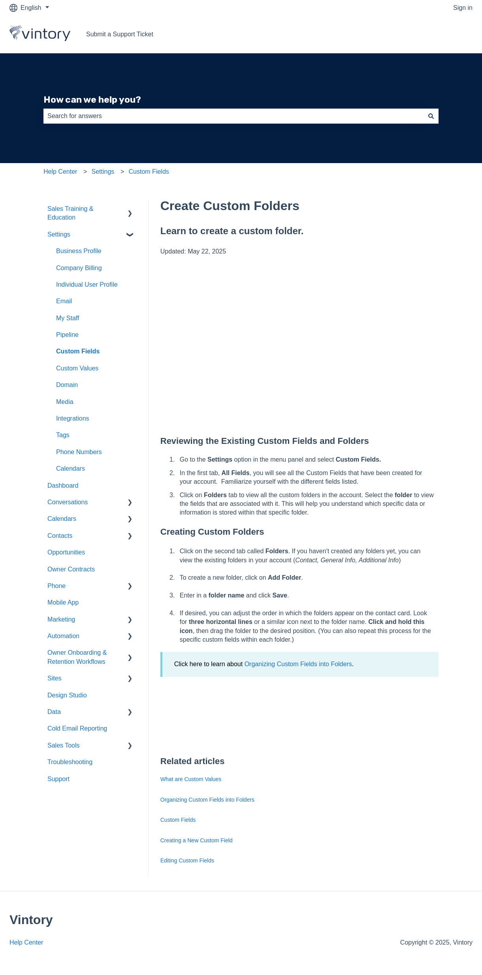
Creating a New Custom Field (196, 840)
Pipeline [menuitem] (67, 334)
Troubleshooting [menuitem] (69, 762)
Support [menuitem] (58, 779)
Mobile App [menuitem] (63, 602)
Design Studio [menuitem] (67, 695)
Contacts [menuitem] (59, 535)
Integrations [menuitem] (72, 418)
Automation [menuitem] (63, 636)
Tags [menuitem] (63, 435)
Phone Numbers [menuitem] (79, 452)
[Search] (431, 116)
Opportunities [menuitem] (66, 552)
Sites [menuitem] (54, 678)
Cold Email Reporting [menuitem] (77, 728)
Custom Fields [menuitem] (78, 351)
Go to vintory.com (440, 34)
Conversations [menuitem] (67, 502)
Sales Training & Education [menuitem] (70, 213)
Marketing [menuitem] (61, 619)
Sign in (463, 7)
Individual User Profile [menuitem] (87, 284)
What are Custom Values (191, 779)
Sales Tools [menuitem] (63, 745)
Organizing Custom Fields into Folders (298, 664)
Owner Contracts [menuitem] (71, 569)
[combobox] (233, 116)
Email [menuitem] (64, 301)
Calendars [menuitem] (70, 468)
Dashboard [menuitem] (62, 485)
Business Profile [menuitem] (79, 251)
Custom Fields (149, 171)
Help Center (60, 171)
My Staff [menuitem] (67, 318)
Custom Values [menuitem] (77, 368)
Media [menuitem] (64, 401)
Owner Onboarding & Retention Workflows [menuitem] (77, 657)
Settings (103, 171)
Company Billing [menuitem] (79, 268)
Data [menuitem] (54, 711)
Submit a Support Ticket (119, 34)
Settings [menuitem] (58, 234)
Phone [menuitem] (56, 585)
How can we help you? (92, 99)
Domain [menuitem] (67, 384)
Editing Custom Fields (187, 860)
